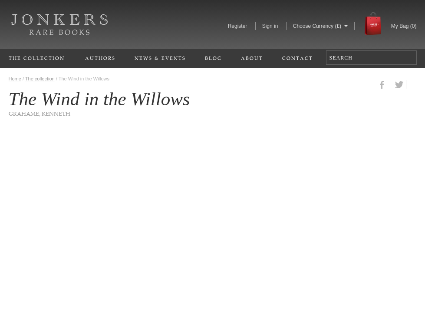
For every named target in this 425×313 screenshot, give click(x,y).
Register (237, 26)
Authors (100, 58)
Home (15, 78)
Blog (213, 58)
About (252, 58)
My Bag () (404, 26)
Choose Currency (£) (317, 26)
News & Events (160, 58)
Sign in (270, 26)
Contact (297, 58)
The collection (40, 78)
